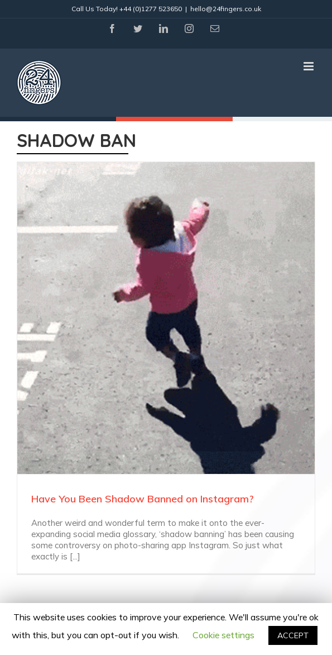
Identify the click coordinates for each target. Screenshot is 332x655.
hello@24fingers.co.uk (225, 8)
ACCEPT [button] (293, 635)
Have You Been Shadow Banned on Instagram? (142, 498)
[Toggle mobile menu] (309, 66)
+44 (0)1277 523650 (150, 8)
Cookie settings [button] (223, 634)
